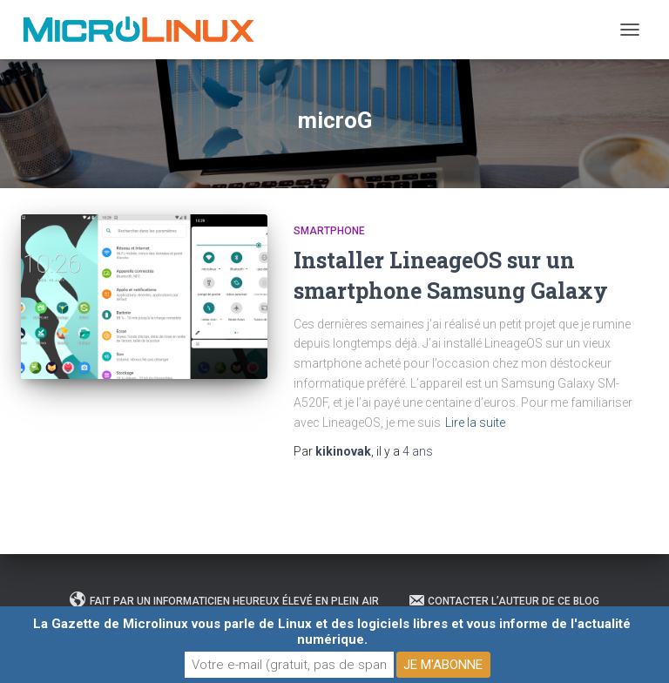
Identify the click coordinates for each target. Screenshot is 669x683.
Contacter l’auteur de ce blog (503, 600)
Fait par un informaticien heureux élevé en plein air (224, 600)
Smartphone (329, 231)
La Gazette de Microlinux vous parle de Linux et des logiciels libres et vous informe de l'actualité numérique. (332, 631)
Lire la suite (475, 422)
